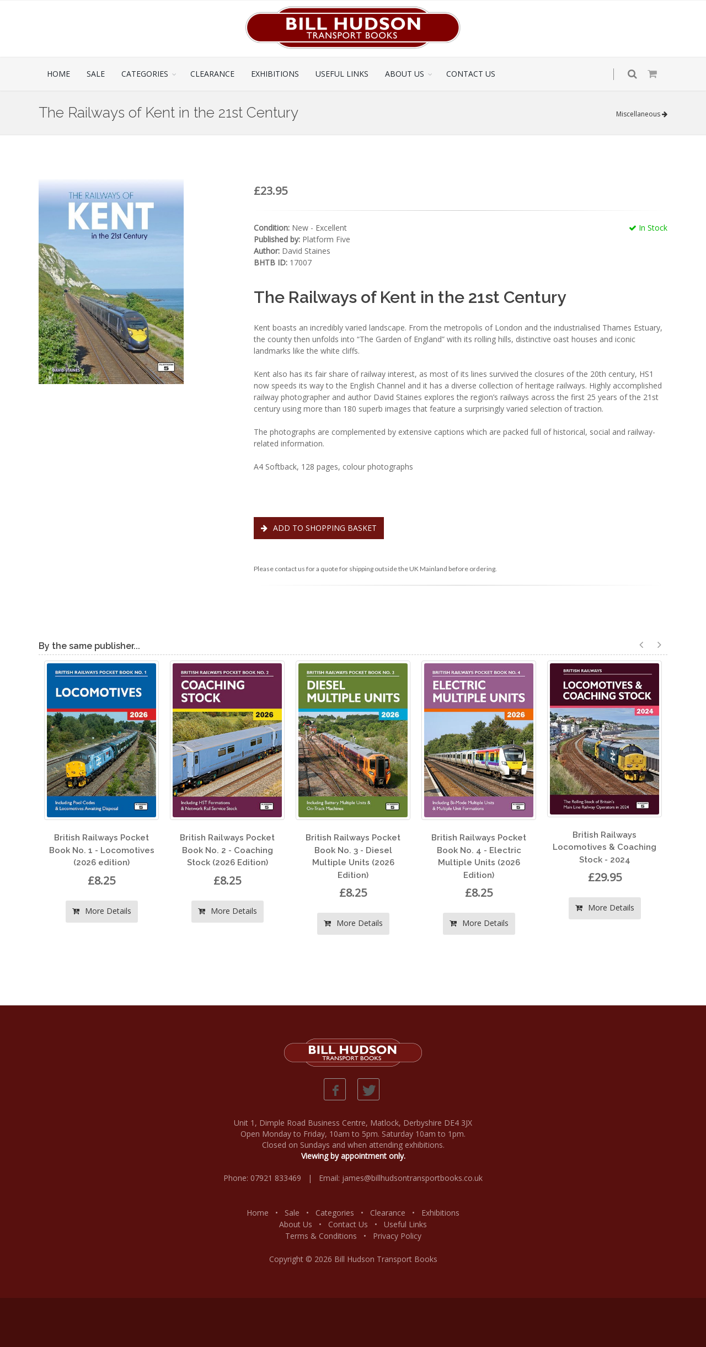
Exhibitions (440, 1212)
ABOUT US (404, 73)
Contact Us (348, 1224)
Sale (292, 1212)
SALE (96, 73)
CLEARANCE (212, 73)
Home (258, 1212)
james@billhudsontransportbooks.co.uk (412, 1178)
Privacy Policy (397, 1236)
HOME (58, 73)
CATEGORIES (144, 73)
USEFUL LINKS (341, 73)
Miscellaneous (641, 114)
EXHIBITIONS (275, 73)
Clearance (387, 1212)
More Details (101, 911)
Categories (334, 1212)
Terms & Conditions (321, 1236)
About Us (295, 1224)
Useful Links (405, 1224)
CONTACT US (470, 73)
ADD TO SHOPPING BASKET (319, 528)
